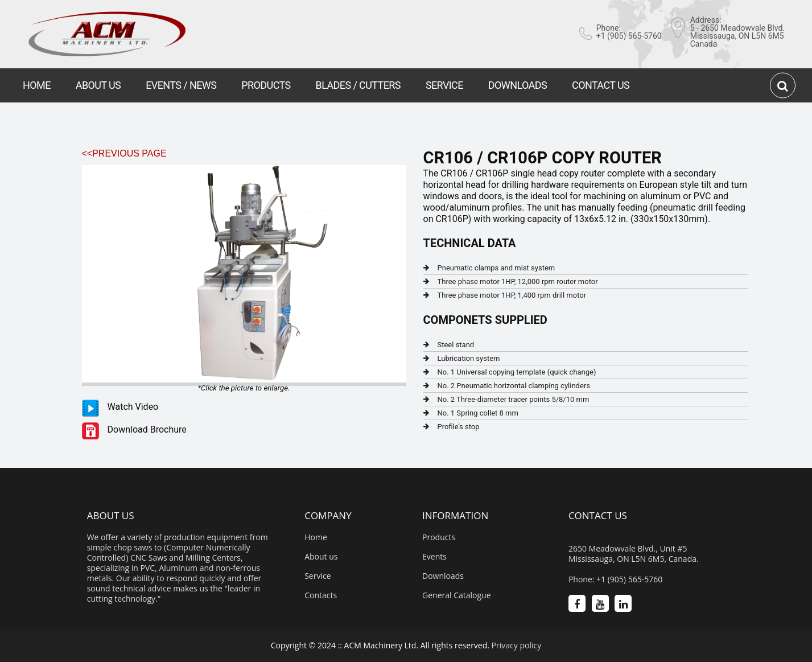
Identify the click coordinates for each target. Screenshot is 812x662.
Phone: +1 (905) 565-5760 (615, 579)
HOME (37, 85)
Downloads (443, 576)
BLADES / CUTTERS (358, 85)
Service (317, 576)
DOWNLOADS (517, 85)
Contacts (320, 595)
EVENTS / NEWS (181, 85)
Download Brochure (147, 429)
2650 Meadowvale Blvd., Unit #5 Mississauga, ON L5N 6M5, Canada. (633, 554)
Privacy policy (517, 645)
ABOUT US (98, 85)
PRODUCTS (265, 85)
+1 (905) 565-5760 (629, 35)
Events (434, 557)
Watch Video (133, 406)
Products (438, 537)
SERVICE (444, 85)
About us (320, 557)
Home (315, 537)
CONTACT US (600, 85)
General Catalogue (456, 595)
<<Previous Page (124, 153)
